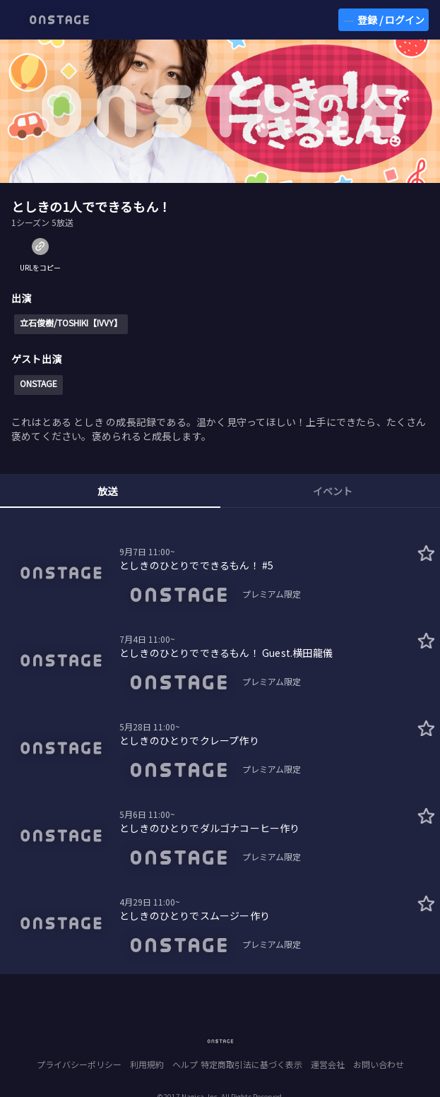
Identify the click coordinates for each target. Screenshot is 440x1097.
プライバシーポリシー (79, 1064)
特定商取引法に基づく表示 (251, 1064)
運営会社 (328, 1064)
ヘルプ (185, 1064)
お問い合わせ (378, 1064)
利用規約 (147, 1064)
